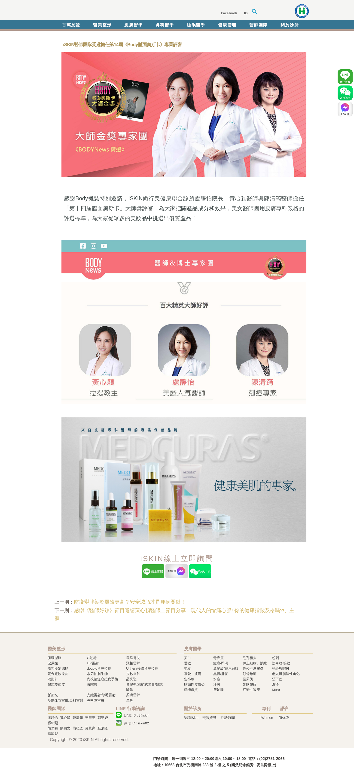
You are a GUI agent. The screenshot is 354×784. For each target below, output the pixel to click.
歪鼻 (129, 700)
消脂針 (53, 679)
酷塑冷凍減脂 (58, 668)
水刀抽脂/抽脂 (98, 674)
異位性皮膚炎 (253, 668)
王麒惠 (90, 718)
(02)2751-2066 (272, 759)
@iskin (144, 715)
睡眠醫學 (196, 25)
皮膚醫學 (133, 25)
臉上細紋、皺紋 (255, 663)
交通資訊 (209, 718)
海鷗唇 (92, 684)
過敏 (187, 663)
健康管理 (227, 25)
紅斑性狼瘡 (251, 690)
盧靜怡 (53, 718)
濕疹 (275, 684)
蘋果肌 (248, 679)
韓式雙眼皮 (56, 684)
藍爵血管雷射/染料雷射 (65, 700)
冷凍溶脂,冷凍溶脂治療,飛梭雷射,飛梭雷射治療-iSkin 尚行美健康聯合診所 (93, 761)
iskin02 (143, 723)
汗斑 (216, 684)
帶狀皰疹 (249, 684)
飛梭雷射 (133, 663)
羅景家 (90, 728)
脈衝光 (53, 695)
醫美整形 (102, 25)
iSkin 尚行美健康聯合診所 (117, 11)
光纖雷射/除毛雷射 (101, 695)
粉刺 (275, 658)
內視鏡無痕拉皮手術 (102, 679)
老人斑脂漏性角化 (286, 674)
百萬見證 (71, 25)
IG (246, 13)
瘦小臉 (189, 679)
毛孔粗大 (249, 658)
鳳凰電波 (133, 658)
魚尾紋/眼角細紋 (225, 668)
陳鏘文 (65, 728)
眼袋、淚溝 (192, 674)
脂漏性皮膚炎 (194, 684)
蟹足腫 (218, 690)
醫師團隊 (258, 25)
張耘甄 (53, 723)
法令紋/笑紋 (281, 663)
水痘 (216, 679)
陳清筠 (78, 718)
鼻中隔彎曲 (95, 700)
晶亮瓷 (131, 679)
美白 (187, 658)
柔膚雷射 (133, 695)
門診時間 (228, 718)
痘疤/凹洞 (220, 663)
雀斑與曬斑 (280, 668)
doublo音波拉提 (99, 668)
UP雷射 (93, 663)
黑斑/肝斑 (220, 674)
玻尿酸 (53, 663)
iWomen (266, 718)
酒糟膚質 (191, 690)
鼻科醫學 (165, 25)
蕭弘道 (78, 728)
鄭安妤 (103, 718)
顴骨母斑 (249, 674)
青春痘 (218, 658)
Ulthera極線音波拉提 (142, 668)
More (276, 690)
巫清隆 (103, 728)
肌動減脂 (54, 658)
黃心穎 (65, 718)
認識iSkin (191, 718)
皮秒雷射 (133, 674)
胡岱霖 (53, 728)
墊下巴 (277, 679)
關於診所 (290, 25)
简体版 (284, 718)
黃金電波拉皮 (58, 674)
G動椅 (92, 658)
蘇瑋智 (53, 733)
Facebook (229, 13)
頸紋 (187, 668)
